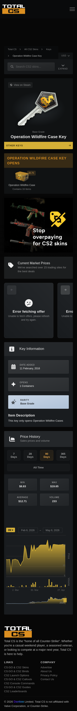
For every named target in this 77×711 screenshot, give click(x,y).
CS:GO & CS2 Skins (16, 667)
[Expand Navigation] (63, 66)
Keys (48, 49)
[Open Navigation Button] (72, 9)
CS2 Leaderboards (15, 691)
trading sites (55, 267)
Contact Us (47, 679)
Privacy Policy (49, 675)
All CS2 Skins (31, 49)
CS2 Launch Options (16, 675)
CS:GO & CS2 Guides (17, 687)
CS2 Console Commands (19, 683)
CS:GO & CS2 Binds (16, 671)
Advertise (46, 667)
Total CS (12, 49)
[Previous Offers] (11, 290)
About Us (46, 671)
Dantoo (19, 701)
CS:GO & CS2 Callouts (18, 679)
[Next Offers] (65, 290)
